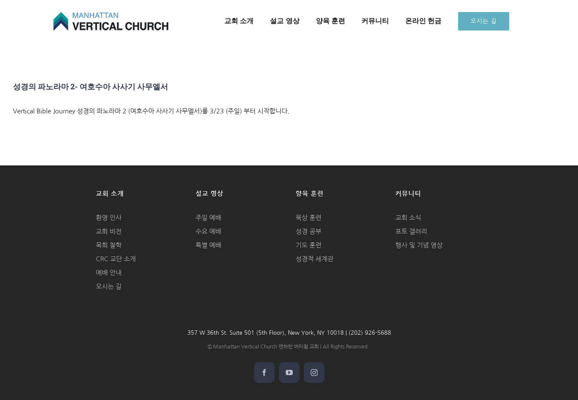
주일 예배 (208, 217)
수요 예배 (208, 231)
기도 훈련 (308, 245)
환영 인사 (109, 217)
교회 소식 (408, 217)
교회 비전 (109, 231)
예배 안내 (109, 272)
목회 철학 (109, 245)
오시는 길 (109, 286)
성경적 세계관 (314, 259)
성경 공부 (308, 231)
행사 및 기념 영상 (419, 245)
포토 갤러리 (411, 231)
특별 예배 (208, 245)
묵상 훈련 (308, 217)
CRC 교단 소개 (116, 259)
